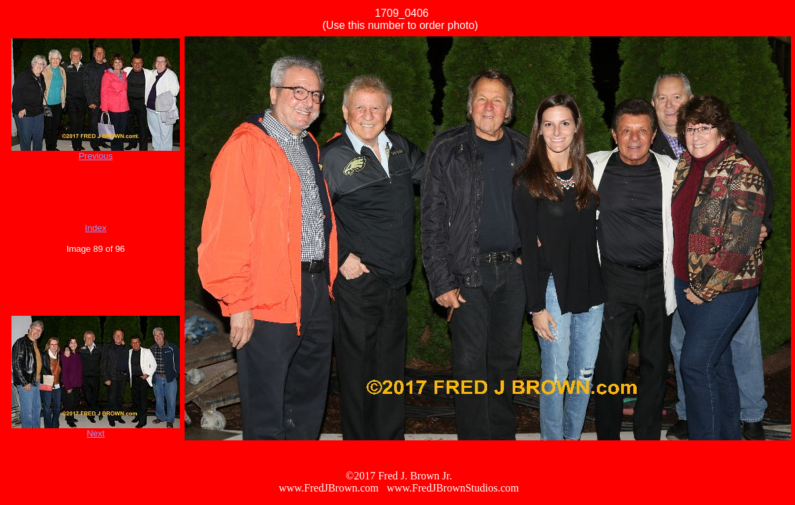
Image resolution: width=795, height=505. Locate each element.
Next (96, 433)
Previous (96, 156)
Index (95, 228)
